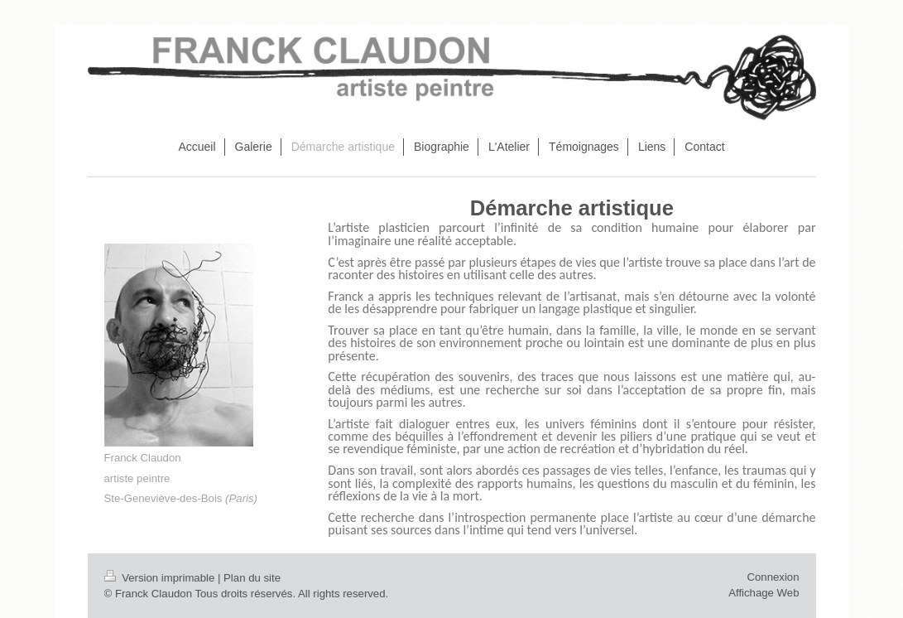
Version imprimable (161, 578)
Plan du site (252, 578)
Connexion (773, 577)
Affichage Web (763, 593)
